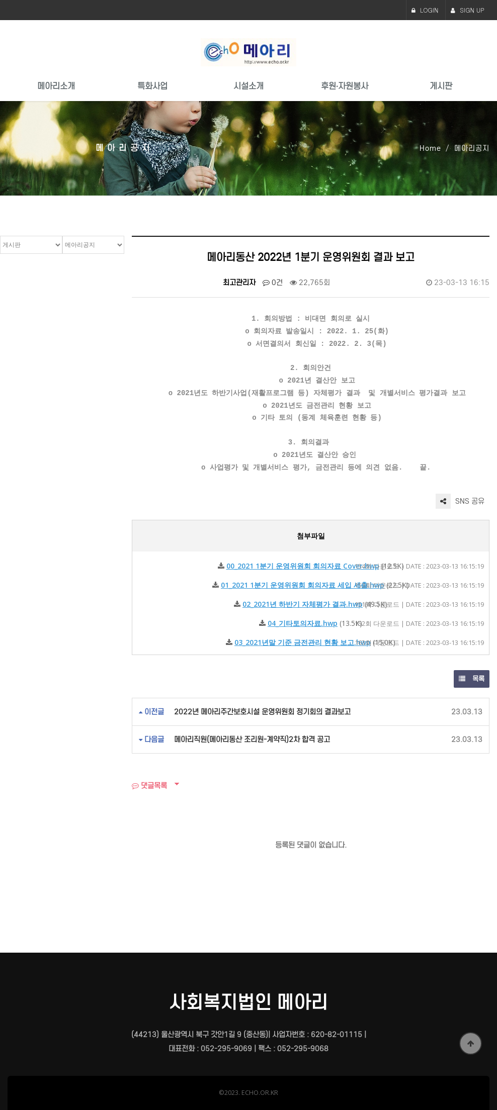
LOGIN (425, 10)
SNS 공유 (460, 501)
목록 (471, 679)
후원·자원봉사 (344, 86)
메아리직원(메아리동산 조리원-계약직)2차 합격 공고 (252, 739)
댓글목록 (149, 785)
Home (430, 148)
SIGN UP (467, 10)
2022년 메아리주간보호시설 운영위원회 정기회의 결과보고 (262, 711)
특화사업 (152, 86)
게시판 (441, 86)
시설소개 (248, 86)
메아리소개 (56, 86)
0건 (273, 282)
